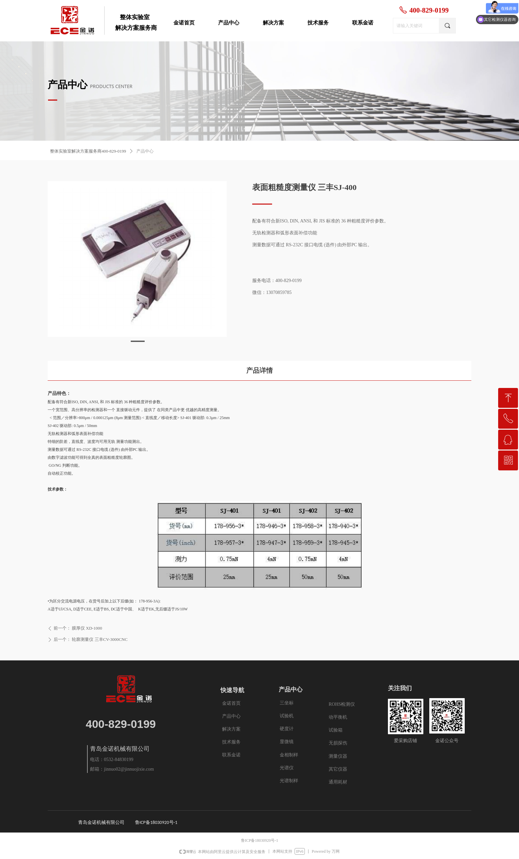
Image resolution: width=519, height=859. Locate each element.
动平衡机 (338, 717)
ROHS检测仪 (342, 704)
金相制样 (289, 754)
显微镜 (287, 741)
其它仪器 (338, 769)
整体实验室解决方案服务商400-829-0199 (88, 151)
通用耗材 (338, 782)
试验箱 (336, 730)
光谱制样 (289, 780)
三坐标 (287, 702)
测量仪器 (338, 756)
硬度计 (287, 728)
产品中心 (145, 151)
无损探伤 (338, 742)
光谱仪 (287, 767)
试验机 (287, 715)
